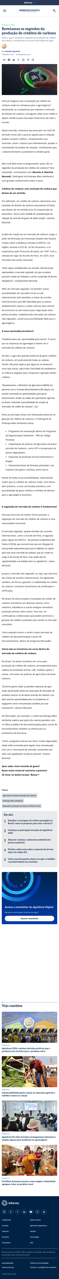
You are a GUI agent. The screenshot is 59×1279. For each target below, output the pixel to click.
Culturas (5, 1231)
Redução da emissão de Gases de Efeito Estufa (22, 806)
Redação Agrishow (12, 51)
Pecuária (5, 1237)
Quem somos (35, 1220)
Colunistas (6, 1243)
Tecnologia (34, 1237)
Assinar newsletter (29, 918)
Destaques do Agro (8, 25)
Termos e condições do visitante (43, 1267)
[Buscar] (54, 11)
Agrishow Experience (38, 1225)
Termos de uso (8, 1267)
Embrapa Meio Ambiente (13, 801)
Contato (5, 1225)
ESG (31, 1243)
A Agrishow (6, 1220)
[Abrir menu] (5, 11)
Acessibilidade (7, 1263)
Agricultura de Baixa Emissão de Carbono (19, 795)
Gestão (33, 1231)
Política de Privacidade (39, 1263)
